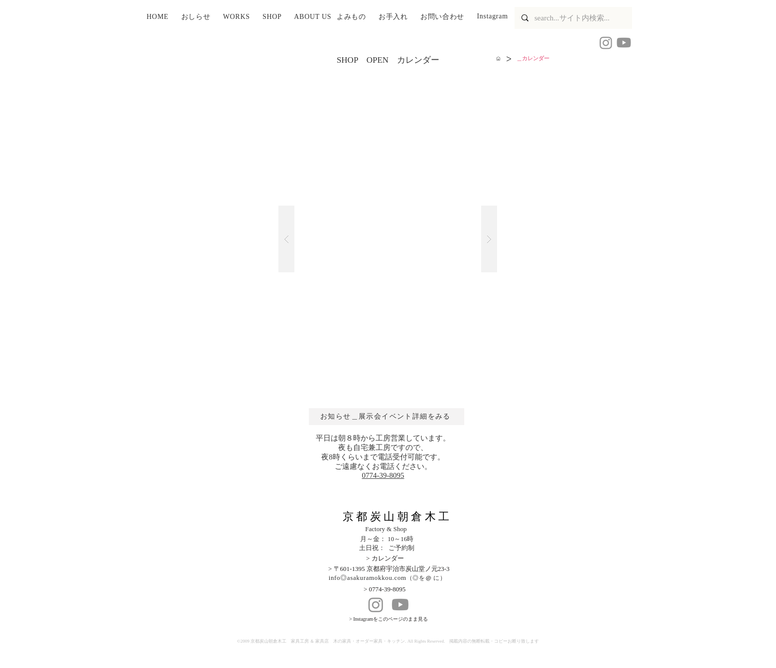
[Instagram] (376, 604)
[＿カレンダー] (533, 58)
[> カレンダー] (396, 559)
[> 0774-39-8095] (393, 589)
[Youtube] (624, 42)
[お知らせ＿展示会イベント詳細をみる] (386, 416)
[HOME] (498, 58)
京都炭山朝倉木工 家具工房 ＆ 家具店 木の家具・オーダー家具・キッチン (328, 641)
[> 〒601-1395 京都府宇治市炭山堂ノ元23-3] (404, 569)
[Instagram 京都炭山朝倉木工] (606, 42)
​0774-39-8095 (383, 475)
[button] (199, 17)
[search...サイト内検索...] (572, 18)
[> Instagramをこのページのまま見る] (404, 619)
